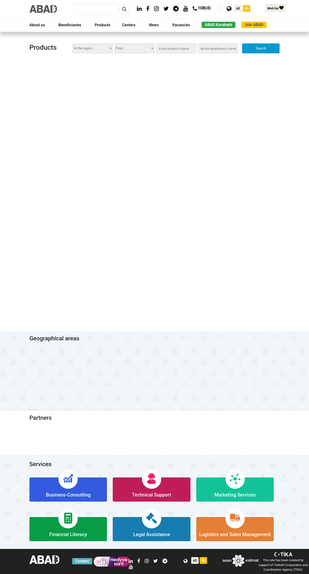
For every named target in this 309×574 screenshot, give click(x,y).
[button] (42, 25)
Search (261, 48)
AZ (238, 8)
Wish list (275, 8)
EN (246, 8)
